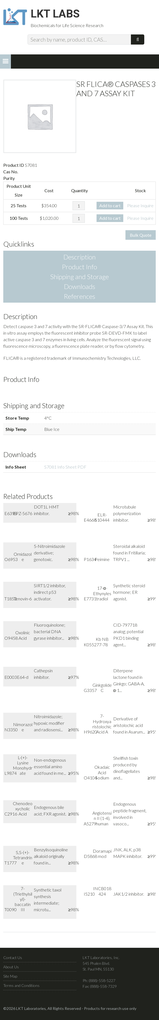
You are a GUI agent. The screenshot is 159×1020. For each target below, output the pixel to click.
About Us (11, 969)
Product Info (79, 269)
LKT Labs (61, 15)
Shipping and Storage (79, 279)
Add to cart (110, 208)
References (79, 299)
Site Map (10, 979)
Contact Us (12, 960)
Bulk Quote (140, 237)
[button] (5, 64)
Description (79, 260)
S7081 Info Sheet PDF (65, 469)
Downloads (79, 289)
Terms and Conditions (21, 988)
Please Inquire (140, 208)
